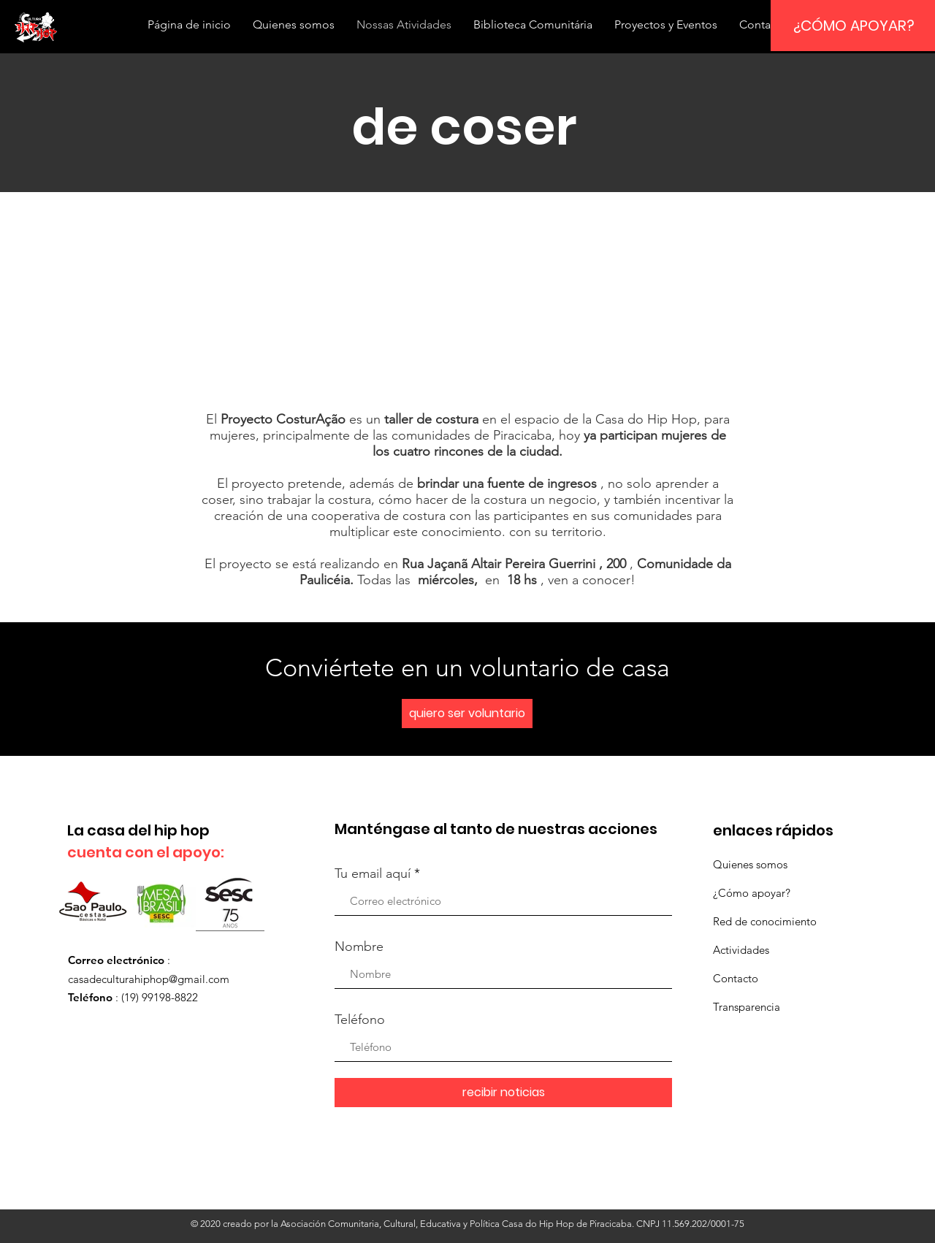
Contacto (735, 978)
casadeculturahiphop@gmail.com (148, 979)
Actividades (741, 950)
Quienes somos (750, 864)
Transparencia (746, 1007)
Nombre (359, 946)
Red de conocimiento (765, 921)
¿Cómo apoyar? (751, 893)
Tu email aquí (373, 873)
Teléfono (360, 1019)
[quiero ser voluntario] (467, 713)
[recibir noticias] (503, 1092)
